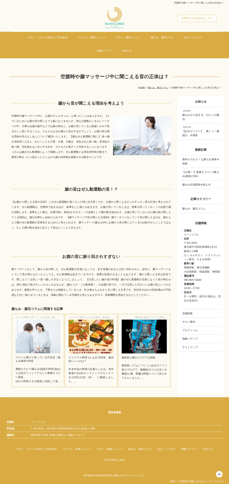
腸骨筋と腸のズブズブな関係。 (140, 357)
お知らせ (127, 50)
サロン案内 (188, 321)
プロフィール (190, 330)
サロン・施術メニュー (128, 37)
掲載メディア (104, 50)
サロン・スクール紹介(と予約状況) (47, 37)
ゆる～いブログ (193, 37)
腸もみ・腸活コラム (162, 37)
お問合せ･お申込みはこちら (197, 18)
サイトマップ (190, 347)
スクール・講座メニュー (91, 37)
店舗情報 (187, 313)
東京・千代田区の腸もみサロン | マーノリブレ (197, 481)
